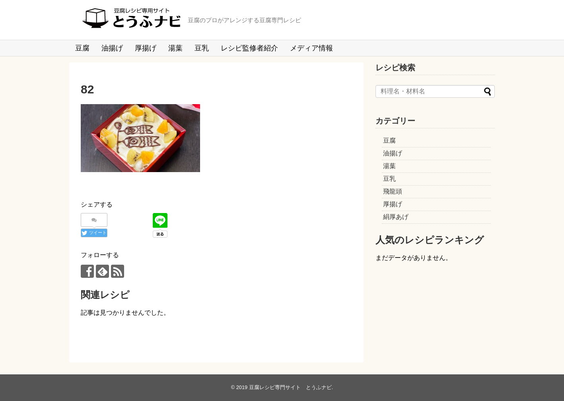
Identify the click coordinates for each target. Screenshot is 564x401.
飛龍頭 (392, 191)
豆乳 (201, 48)
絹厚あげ (395, 216)
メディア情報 (311, 48)
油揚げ (112, 48)
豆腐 (82, 48)
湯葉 (175, 48)
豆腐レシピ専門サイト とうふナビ (290, 387)
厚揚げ (145, 48)
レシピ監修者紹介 (249, 48)
